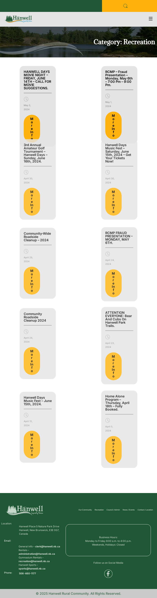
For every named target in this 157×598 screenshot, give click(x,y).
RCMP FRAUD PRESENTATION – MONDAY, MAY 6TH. (119, 204)
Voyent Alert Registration (67, 7)
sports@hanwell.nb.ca (32, 582)
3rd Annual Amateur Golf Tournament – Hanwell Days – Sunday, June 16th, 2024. (35, 116)
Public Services (40, 7)
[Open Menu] (151, 19)
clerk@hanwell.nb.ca (47, 560)
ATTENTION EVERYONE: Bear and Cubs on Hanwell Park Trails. (118, 284)
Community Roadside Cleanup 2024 (35, 285)
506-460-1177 (27, 574)
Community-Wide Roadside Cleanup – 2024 (37, 204)
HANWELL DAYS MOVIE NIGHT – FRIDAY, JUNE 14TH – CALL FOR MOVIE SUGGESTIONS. (37, 68)
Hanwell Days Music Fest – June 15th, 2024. (38, 368)
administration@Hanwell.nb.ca (37, 567)
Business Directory (15, 7)
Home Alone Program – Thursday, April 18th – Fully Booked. (117, 367)
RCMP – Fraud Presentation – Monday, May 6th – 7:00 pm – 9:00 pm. (119, 67)
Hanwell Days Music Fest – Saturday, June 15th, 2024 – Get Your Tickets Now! (118, 116)
